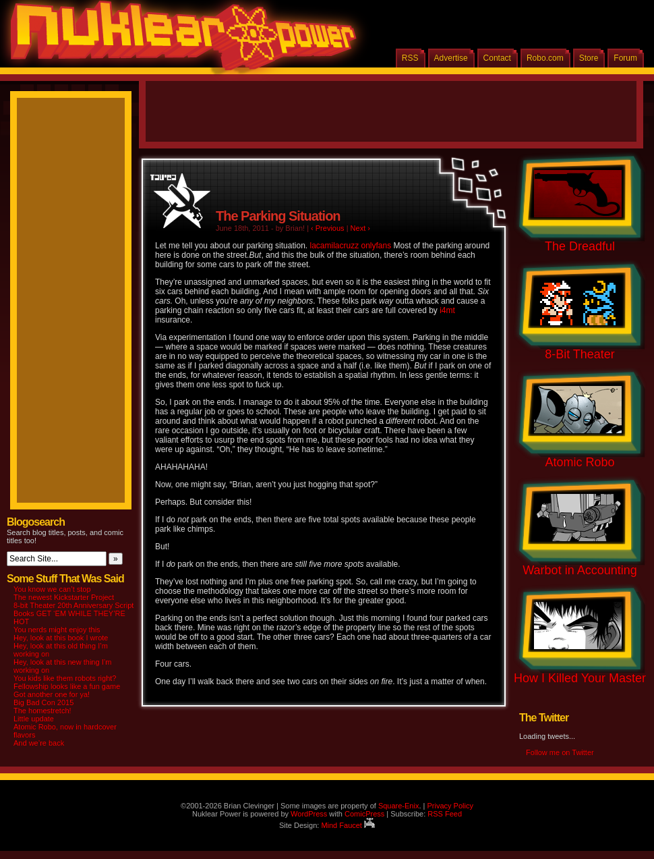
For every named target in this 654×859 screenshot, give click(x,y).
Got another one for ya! (51, 694)
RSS (410, 58)
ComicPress (364, 814)
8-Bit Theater (580, 354)
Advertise (451, 58)
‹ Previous (328, 228)
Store (589, 58)
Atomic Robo (579, 462)
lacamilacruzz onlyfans (350, 245)
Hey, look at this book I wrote (60, 638)
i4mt (447, 310)
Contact (497, 58)
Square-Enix (398, 806)
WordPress (309, 814)
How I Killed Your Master (580, 678)
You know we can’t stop (52, 589)
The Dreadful (580, 246)
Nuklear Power (178, 40)
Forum (625, 58)
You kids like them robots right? (64, 678)
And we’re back (38, 743)
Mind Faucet (348, 825)
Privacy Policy (450, 806)
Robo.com (545, 58)
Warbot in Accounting (579, 570)
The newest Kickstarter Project (63, 597)
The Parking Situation (278, 216)
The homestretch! (42, 710)
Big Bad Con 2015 (43, 702)
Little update (33, 719)
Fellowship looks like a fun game (66, 686)
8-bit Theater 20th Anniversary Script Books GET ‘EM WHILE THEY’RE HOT (73, 613)
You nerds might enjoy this (56, 630)
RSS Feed (444, 814)
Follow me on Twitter (560, 752)
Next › (360, 228)
